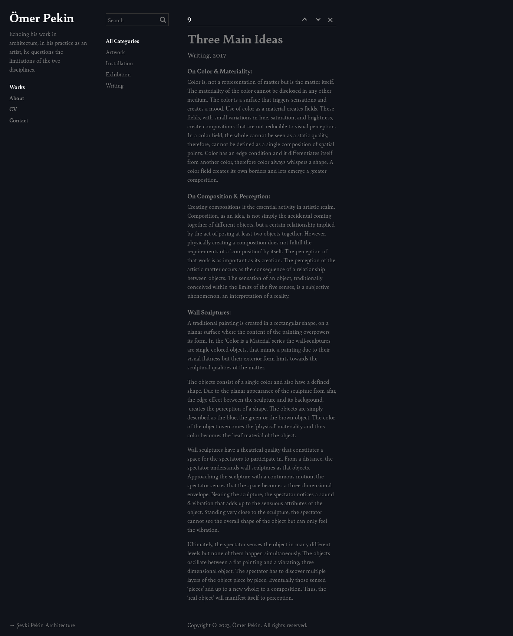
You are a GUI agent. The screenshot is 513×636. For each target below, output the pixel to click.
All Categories (122, 41)
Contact (18, 120)
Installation (119, 63)
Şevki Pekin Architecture (45, 625)
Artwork (115, 52)
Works (17, 86)
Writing (115, 85)
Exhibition (118, 74)
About (16, 98)
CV (13, 109)
